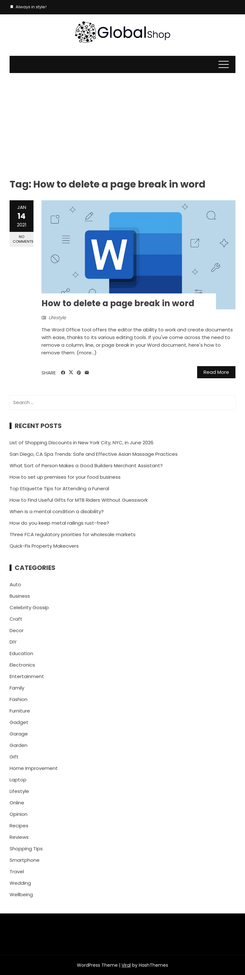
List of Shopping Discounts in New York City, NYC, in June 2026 (81, 442)
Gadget (19, 722)
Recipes (19, 825)
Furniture (20, 710)
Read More (216, 372)
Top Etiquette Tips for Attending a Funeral (59, 488)
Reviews (19, 837)
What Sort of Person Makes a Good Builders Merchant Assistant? (86, 465)
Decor (17, 630)
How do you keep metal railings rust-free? (59, 523)
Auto (15, 584)
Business (20, 596)
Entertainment (27, 676)
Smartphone (25, 860)
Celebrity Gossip (29, 607)
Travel (17, 871)
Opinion (18, 814)
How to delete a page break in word (117, 303)
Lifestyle (57, 317)
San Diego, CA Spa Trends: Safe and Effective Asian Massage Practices (94, 454)
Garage (19, 733)
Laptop (18, 779)
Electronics (22, 664)
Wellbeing (21, 894)
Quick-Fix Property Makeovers (44, 546)
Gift (14, 756)
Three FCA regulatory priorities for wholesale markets (73, 534)
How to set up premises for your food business (65, 477)
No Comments (23, 239)
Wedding (20, 883)
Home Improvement (34, 768)
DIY (13, 642)
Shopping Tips (26, 848)
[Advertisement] (122, 121)
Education (21, 653)
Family (17, 687)
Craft (16, 619)
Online (17, 802)
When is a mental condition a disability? (57, 511)
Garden (18, 745)
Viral (126, 965)
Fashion (18, 699)
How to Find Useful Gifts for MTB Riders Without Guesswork (79, 500)
